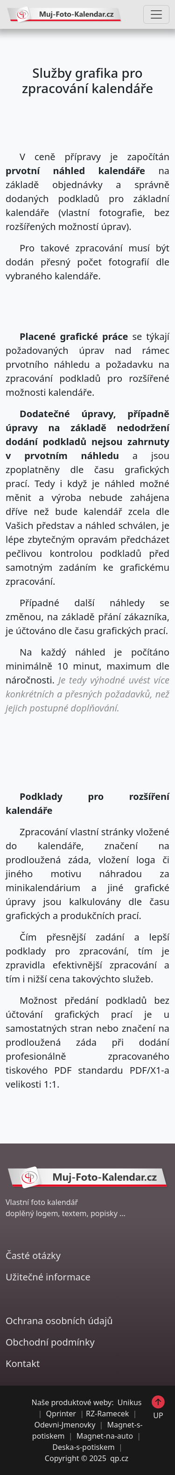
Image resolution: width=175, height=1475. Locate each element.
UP (158, 1407)
